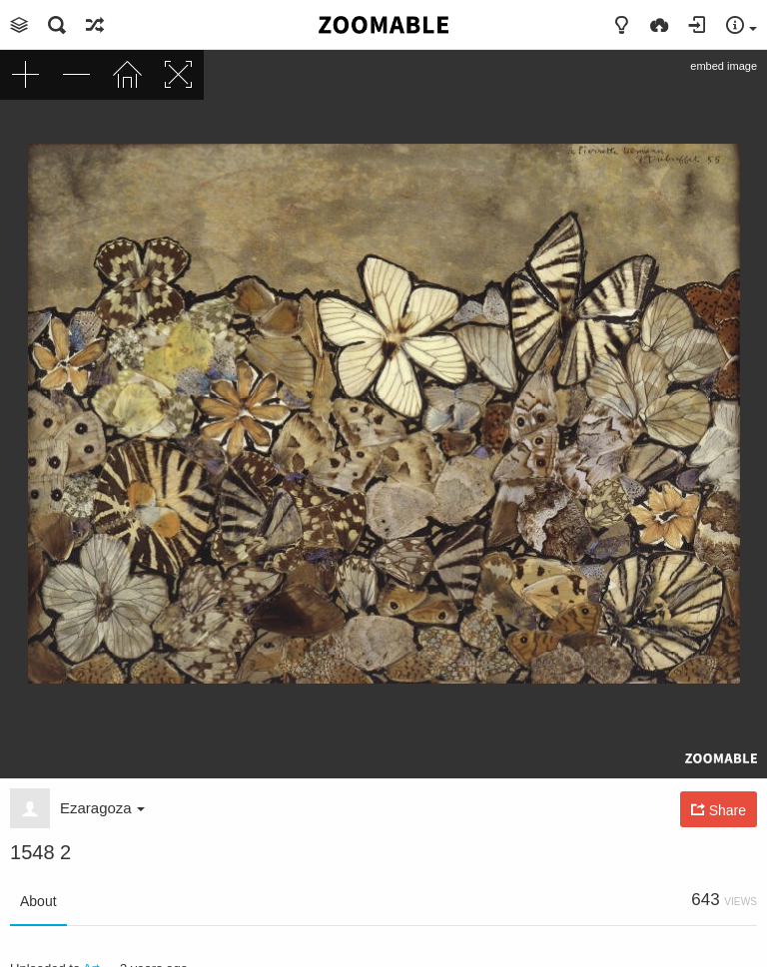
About (38, 901)
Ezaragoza (102, 807)
